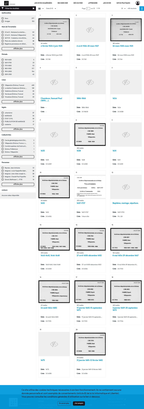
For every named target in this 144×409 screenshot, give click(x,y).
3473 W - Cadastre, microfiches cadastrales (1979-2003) (24, 38)
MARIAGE (8, 116)
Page (83, 8)
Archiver (107, 3)
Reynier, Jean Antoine (12, 168)
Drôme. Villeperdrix (11, 152)
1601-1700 (8, 63)
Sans (6, 18)
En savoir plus (64, 403)
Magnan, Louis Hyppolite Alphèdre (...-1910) (19, 171)
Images (7, 21)
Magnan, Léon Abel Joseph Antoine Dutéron (20, 174)
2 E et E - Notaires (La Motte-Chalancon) (19, 32)
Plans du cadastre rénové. (14, 41)
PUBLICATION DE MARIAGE (15, 121)
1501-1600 (8, 60)
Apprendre (92, 3)
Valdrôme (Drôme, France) (14, 91)
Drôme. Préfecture (11, 149)
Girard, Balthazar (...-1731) (13, 179)
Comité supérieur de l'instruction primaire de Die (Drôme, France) (27, 146)
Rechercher (63, 3)
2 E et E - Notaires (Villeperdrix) (15, 35)
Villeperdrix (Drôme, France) (14, 85)
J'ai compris (79, 403)
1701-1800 (8, 65)
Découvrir (78, 3)
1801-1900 (8, 68)
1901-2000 (8, 71)
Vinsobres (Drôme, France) (14, 97)
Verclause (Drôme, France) (14, 94)
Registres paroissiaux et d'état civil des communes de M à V (25, 44)
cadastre (8, 124)
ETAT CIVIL (9, 118)
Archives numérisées (43, 3)
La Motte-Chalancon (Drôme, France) (18, 88)
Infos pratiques (123, 3)
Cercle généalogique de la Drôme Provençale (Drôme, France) (26, 140)
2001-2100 (8, 74)
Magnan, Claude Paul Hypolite (15, 176)
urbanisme (8, 113)
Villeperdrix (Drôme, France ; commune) (18, 143)
